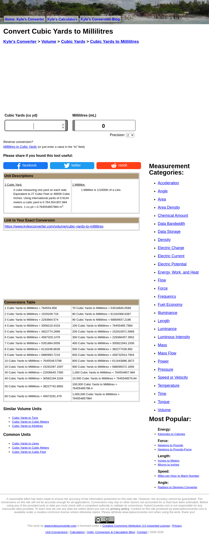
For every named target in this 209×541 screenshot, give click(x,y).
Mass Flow (167, 353)
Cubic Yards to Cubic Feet (29, 451)
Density (164, 240)
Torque (164, 402)
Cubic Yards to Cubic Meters (30, 421)
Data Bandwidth (171, 223)
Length (164, 321)
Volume (164, 410)
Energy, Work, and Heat (178, 272)
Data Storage (169, 231)
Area (162, 199)
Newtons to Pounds (170, 445)
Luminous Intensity (174, 337)
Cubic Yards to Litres (25, 443)
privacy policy (120, 508)
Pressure (165, 369)
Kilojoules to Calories (171, 434)
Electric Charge (171, 248)
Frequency (167, 296)
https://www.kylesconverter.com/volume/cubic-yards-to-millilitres (54, 226)
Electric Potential (172, 264)
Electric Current (171, 256)
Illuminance (167, 313)
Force (163, 288)
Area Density (169, 207)
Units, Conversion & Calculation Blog (111, 532)
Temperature (169, 385)
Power (163, 361)
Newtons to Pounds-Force (175, 449)
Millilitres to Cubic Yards (20, 146)
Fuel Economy (170, 304)
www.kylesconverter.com (61, 525)
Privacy (177, 525)
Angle (163, 191)
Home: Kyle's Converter (24, 19)
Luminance (167, 329)
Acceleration (168, 183)
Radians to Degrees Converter (177, 487)
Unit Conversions (56, 532)
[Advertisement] (72, 79)
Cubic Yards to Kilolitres (27, 426)
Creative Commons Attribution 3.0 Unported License (136, 525)
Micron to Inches (168, 464)
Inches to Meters (169, 460)
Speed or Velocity (173, 377)
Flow (162, 280)
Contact (142, 532)
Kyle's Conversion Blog (100, 19)
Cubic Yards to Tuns (25, 417)
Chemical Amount (173, 215)
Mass (162, 345)
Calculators (77, 532)
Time (162, 393)
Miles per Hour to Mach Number (178, 475)
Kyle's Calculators (62, 19)
